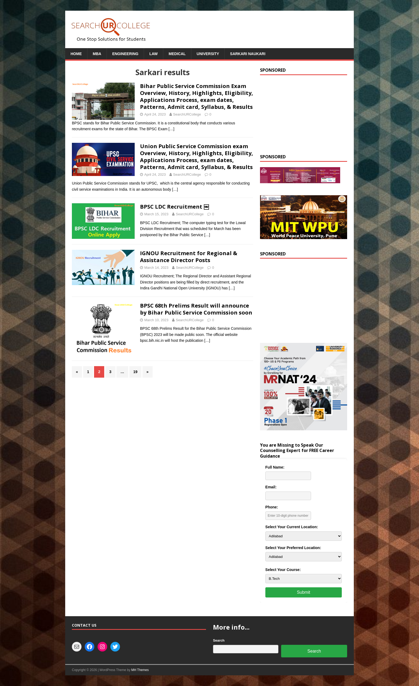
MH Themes (140, 670)
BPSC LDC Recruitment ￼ (174, 206)
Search (218, 640)
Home (76, 54)
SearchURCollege (187, 114)
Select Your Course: (283, 570)
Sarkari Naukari (247, 54)
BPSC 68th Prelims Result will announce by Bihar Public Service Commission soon (196, 309)
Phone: (271, 507)
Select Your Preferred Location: (293, 548)
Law (153, 54)
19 (135, 372)
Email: (271, 487)
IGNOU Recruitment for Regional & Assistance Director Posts (188, 257)
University (208, 54)
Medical (177, 54)
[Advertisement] (303, 114)
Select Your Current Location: (291, 527)
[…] (171, 129)
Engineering (125, 54)
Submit (303, 592)
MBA (97, 54)
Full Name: (275, 467)
